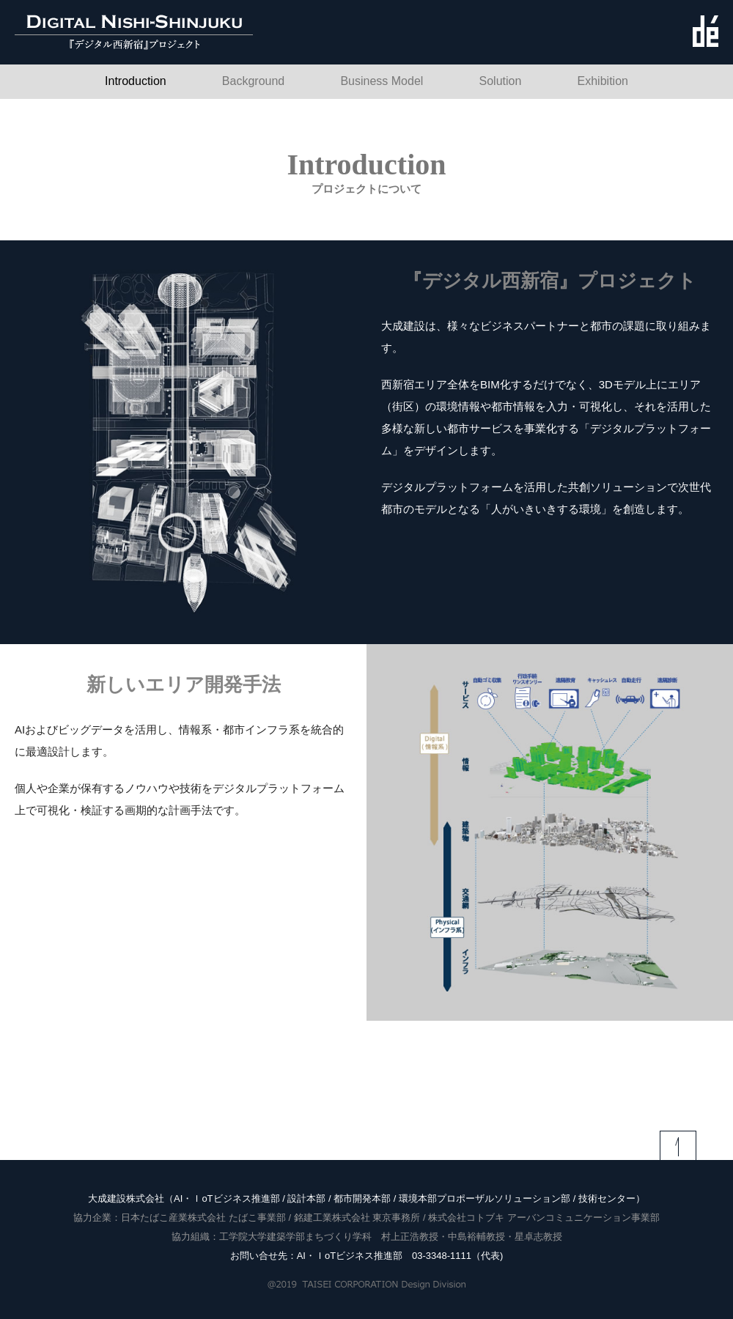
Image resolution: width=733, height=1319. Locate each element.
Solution (500, 81)
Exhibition (603, 81)
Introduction (135, 81)
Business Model (381, 81)
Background (253, 81)
